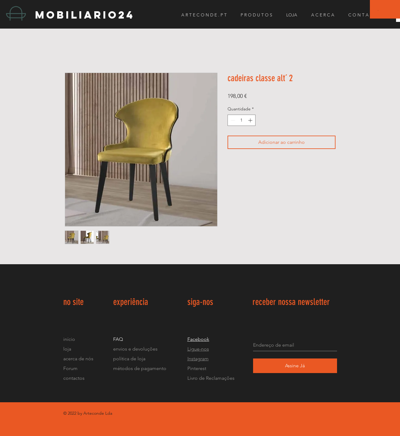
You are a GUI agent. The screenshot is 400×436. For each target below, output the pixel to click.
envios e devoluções (135, 349)
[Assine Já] (295, 365)
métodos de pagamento (139, 368)
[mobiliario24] (89, 15)
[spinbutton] (241, 120)
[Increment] (251, 120)
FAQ (118, 339)
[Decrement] (232, 120)
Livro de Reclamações (211, 378)
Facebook (198, 339)
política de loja (130, 359)
